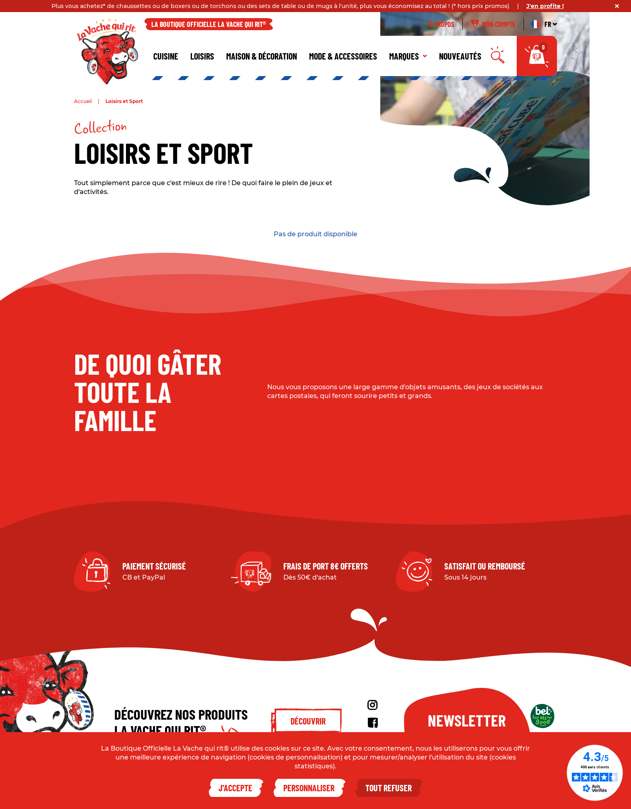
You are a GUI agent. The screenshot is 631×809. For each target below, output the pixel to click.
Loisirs (202, 56)
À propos (441, 24)
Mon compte (493, 24)
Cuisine (165, 56)
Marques (408, 56)
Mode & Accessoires (343, 56)
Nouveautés (460, 56)
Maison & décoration (261, 56)
